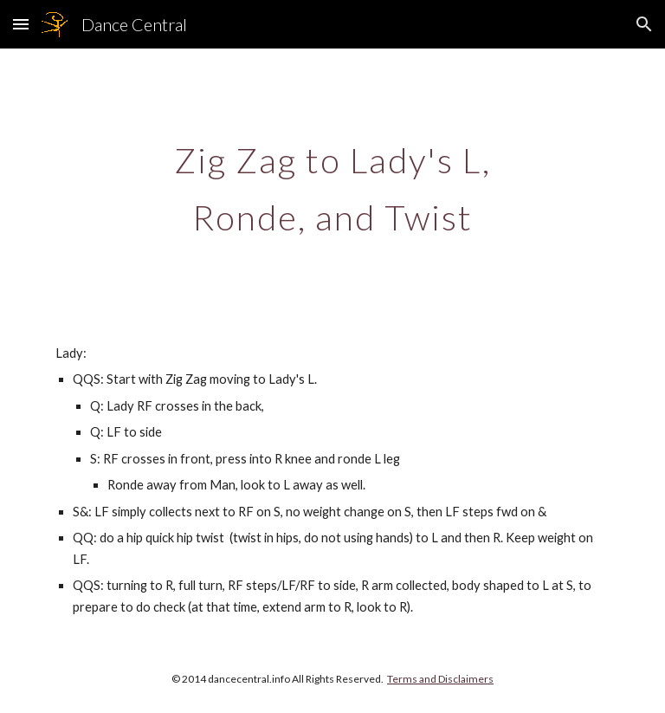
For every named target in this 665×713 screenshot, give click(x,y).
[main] (332, 182)
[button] (21, 24)
